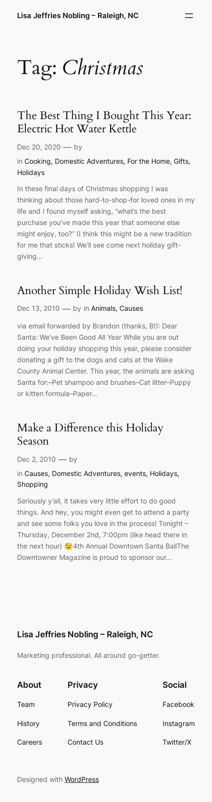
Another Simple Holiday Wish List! (99, 291)
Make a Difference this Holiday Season (90, 434)
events (135, 473)
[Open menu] (189, 16)
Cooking (37, 161)
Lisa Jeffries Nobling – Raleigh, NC (78, 15)
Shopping (32, 484)
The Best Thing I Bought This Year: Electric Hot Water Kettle (104, 122)
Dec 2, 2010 (36, 459)
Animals (103, 308)
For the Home (148, 161)
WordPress (82, 779)
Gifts (181, 161)
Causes (131, 308)
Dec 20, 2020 (39, 147)
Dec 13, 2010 (38, 308)
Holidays (31, 172)
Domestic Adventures (89, 161)
